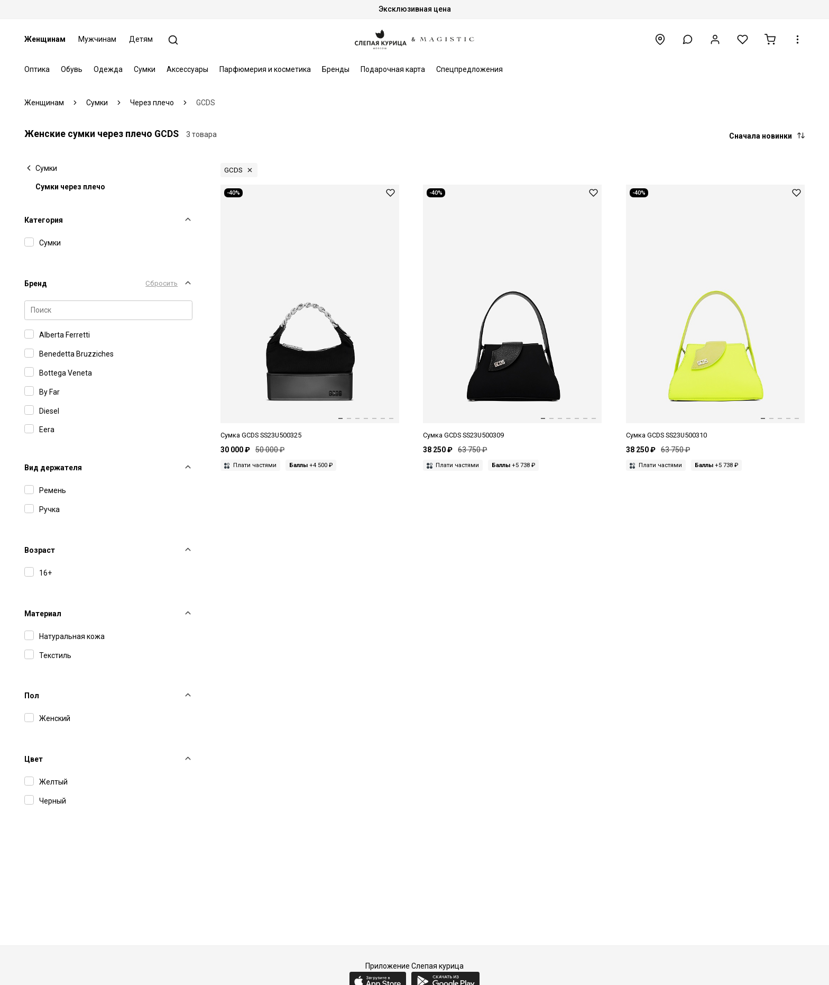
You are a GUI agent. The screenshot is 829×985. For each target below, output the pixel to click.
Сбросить (161, 283)
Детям (141, 39)
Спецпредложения (469, 69)
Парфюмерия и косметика (265, 69)
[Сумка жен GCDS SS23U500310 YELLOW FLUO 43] (715, 313)
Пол (31, 695)
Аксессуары (187, 69)
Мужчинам (97, 39)
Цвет (33, 759)
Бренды (335, 69)
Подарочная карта (393, 69)
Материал (42, 613)
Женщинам (45, 39)
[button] (688, 39)
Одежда (108, 69)
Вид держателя (53, 467)
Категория (43, 220)
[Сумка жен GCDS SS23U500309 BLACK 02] (512, 313)
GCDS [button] (233, 170)
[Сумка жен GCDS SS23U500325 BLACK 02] (309, 313)
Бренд (35, 283)
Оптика (37, 69)
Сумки (144, 69)
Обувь (71, 69)
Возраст (39, 550)
